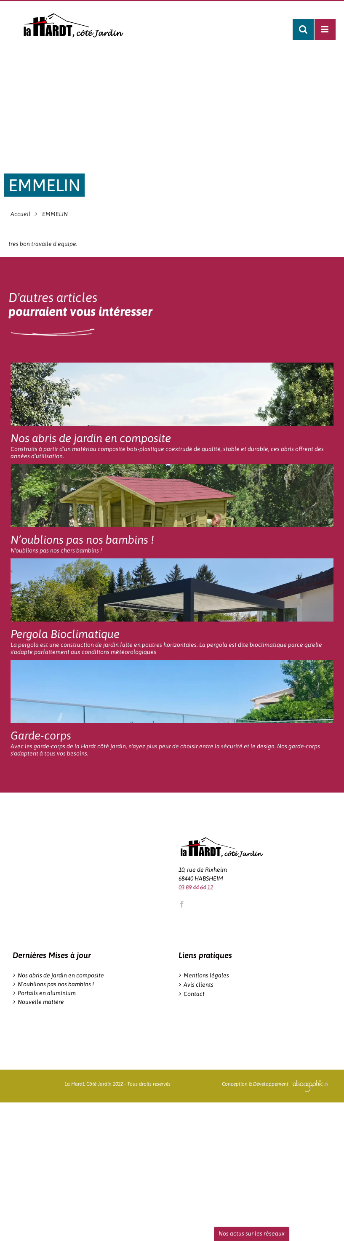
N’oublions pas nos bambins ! (56, 984)
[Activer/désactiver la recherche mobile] (303, 29)
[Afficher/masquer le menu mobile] (325, 29)
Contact (194, 993)
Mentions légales (206, 975)
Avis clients (198, 984)
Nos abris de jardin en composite (61, 975)
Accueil (20, 214)
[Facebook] (182, 904)
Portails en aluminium (47, 993)
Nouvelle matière (41, 1001)
